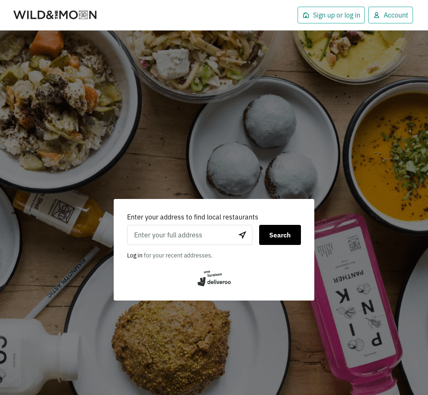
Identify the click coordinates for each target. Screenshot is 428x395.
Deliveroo (55, 15)
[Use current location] (242, 235)
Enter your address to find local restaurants (192, 217)
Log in (135, 255)
